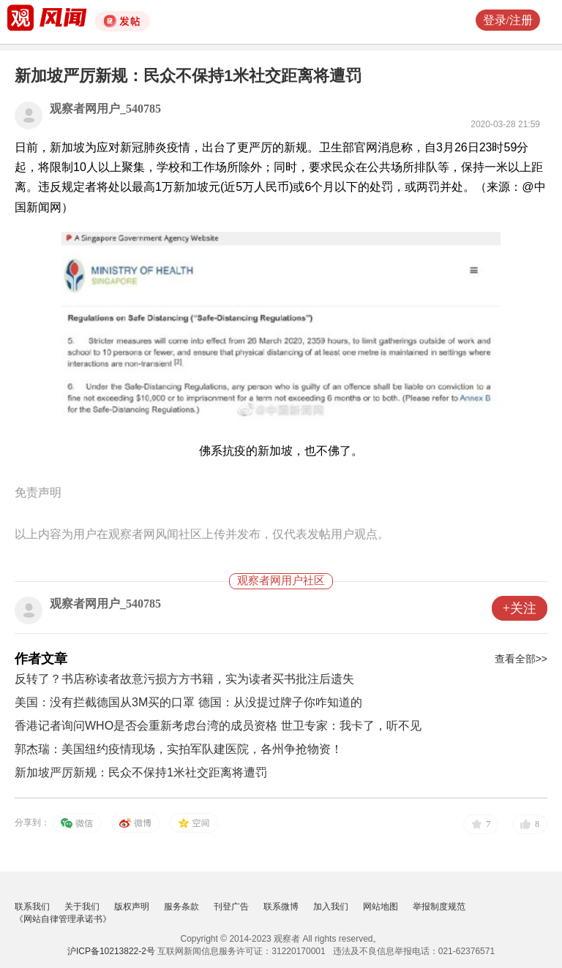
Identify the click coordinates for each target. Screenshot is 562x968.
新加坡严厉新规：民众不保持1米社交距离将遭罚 (141, 772)
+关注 (519, 608)
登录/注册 (508, 20)
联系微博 (281, 906)
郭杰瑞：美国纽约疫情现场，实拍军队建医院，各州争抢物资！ (178, 749)
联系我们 (32, 906)
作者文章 (41, 658)
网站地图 (380, 906)
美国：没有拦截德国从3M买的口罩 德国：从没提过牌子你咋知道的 (188, 702)
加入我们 (330, 906)
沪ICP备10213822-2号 (111, 951)
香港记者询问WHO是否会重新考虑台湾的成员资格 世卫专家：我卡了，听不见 (218, 725)
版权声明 (131, 906)
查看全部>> (521, 659)
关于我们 (82, 906)
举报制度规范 (439, 906)
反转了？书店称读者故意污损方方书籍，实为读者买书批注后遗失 (184, 679)
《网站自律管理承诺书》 (63, 919)
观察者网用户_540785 (105, 108)
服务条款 (181, 906)
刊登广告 (231, 906)
